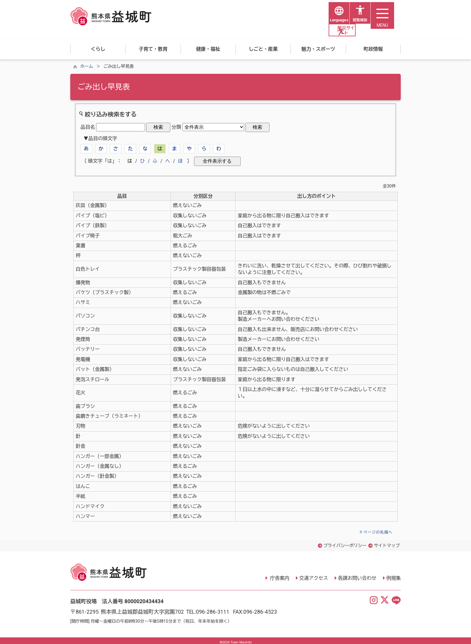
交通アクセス (313, 574)
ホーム (86, 63)
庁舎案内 (279, 574)
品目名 (88, 124)
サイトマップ (387, 542)
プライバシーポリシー (344, 542)
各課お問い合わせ (357, 574)
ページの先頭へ (378, 529)
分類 (176, 124)
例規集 (393, 574)
